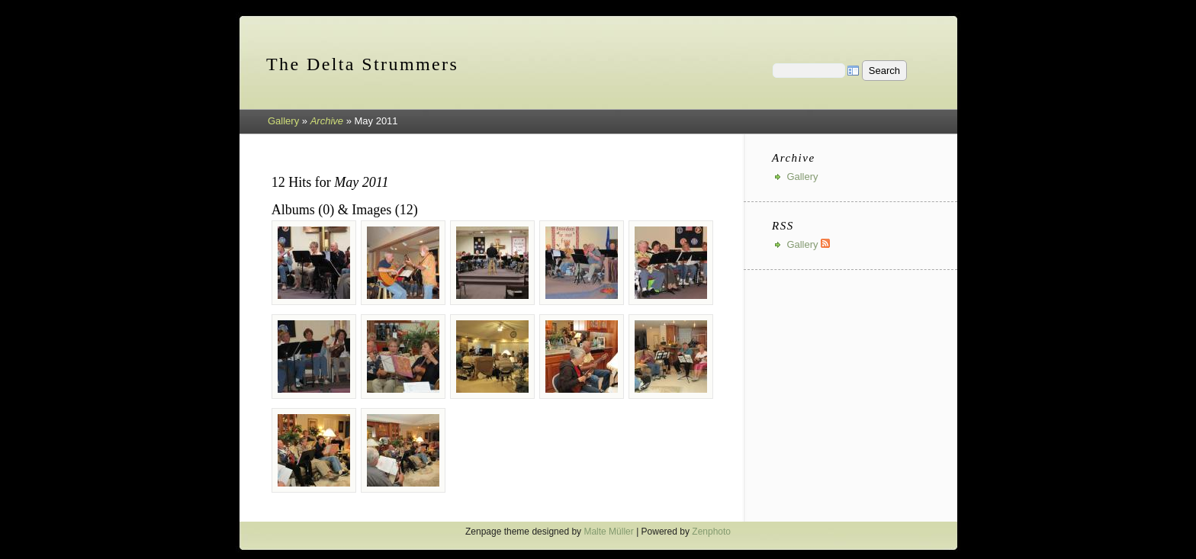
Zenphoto (711, 531)
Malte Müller (608, 531)
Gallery (283, 121)
